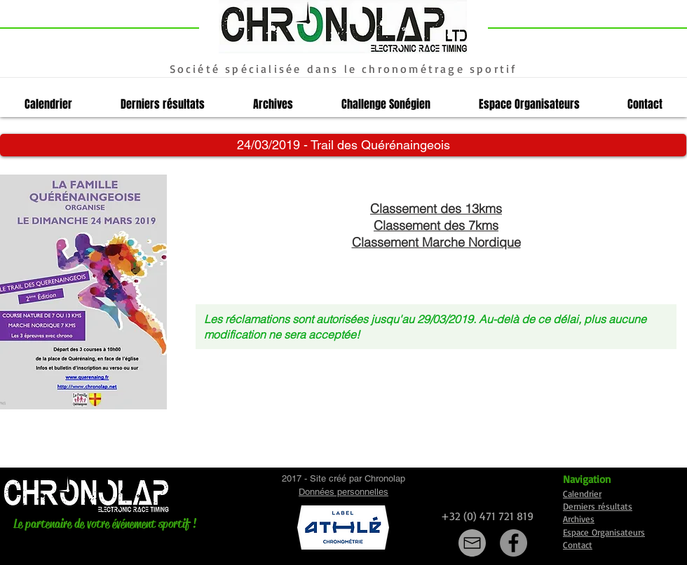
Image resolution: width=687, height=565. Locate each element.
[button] (343, 145)
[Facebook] (513, 543)
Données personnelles (343, 491)
